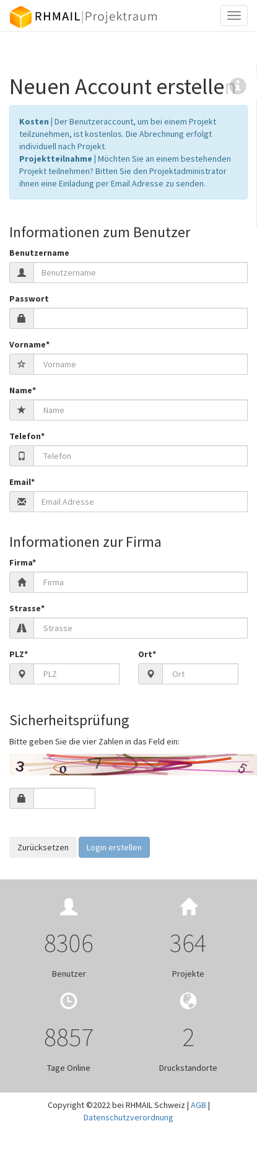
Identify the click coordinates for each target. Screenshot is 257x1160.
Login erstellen (114, 847)
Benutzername (39, 252)
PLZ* (18, 654)
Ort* (147, 654)
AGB (198, 1104)
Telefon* (27, 436)
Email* (22, 481)
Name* (22, 390)
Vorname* (29, 344)
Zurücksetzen (43, 847)
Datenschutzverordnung (128, 1117)
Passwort (29, 298)
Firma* (22, 562)
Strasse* (27, 608)
